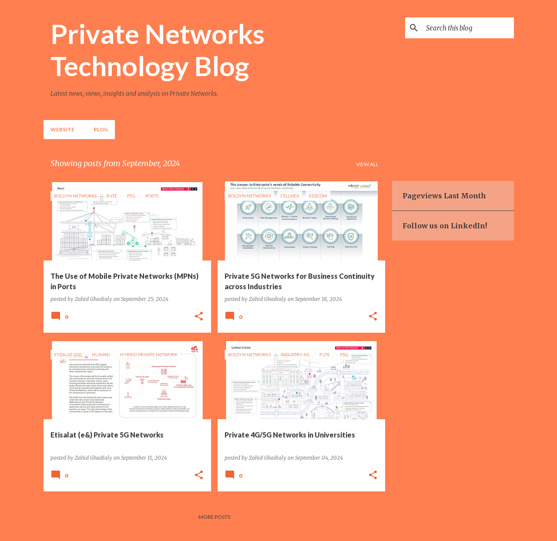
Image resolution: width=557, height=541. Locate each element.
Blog (101, 129)
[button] (199, 316)
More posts (214, 517)
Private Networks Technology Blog (157, 49)
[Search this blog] (468, 27)
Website (62, 129)
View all (367, 164)
